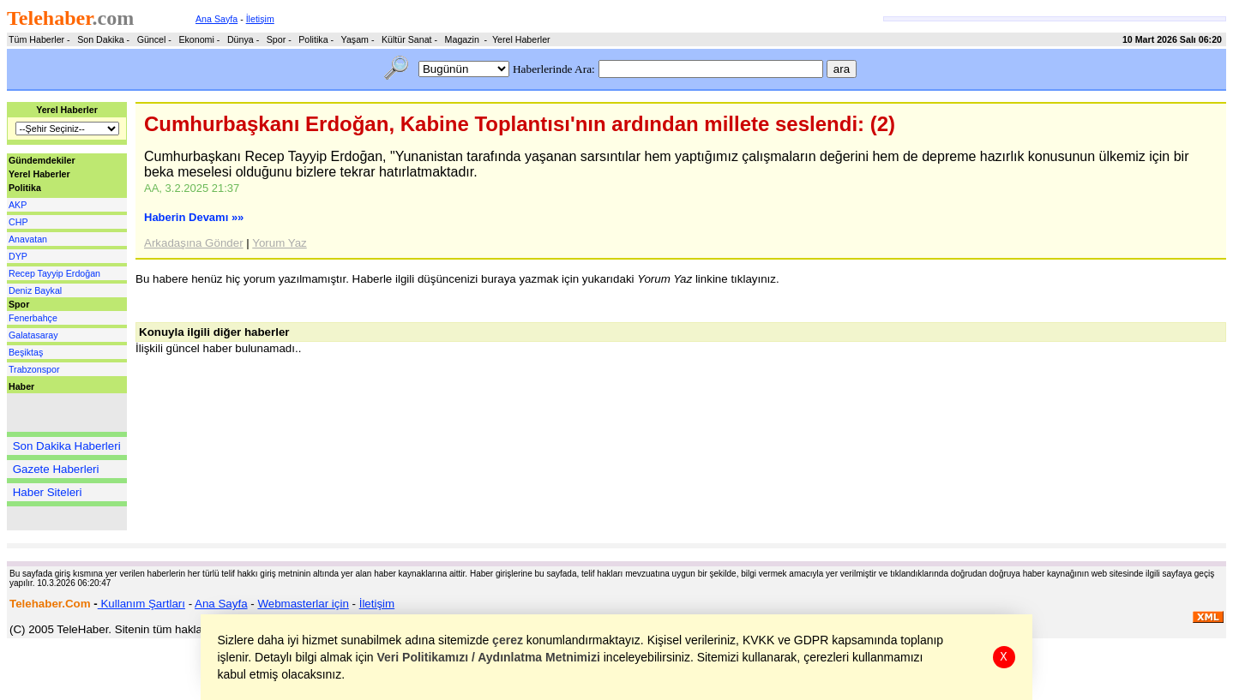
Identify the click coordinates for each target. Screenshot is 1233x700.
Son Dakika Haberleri (67, 446)
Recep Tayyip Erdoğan (54, 273)
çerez (508, 640)
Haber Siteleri (47, 492)
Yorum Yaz (279, 242)
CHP (18, 222)
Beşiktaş (26, 352)
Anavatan (28, 239)
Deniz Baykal (35, 290)
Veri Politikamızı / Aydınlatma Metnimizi (488, 657)
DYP (18, 256)
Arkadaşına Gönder (194, 242)
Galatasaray (33, 335)
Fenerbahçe (33, 318)
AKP (18, 205)
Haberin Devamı (194, 217)
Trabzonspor (34, 369)
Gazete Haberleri (56, 469)
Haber (21, 386)
